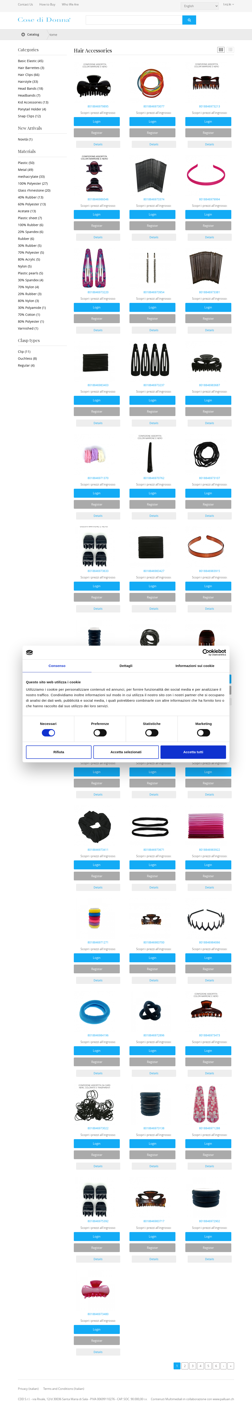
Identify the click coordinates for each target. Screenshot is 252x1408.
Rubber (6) (26, 238)
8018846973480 (98, 1314)
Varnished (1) (28, 328)
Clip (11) (24, 351)
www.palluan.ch (223, 1399)
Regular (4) (26, 365)
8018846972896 (153, 1035)
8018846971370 (98, 478)
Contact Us (25, 4)
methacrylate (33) (31, 176)
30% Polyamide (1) (32, 307)
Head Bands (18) (30, 88)
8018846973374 (153, 199)
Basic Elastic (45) (30, 61)
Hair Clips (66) (28, 74)
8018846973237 (153, 385)
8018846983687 (209, 385)
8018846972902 (209, 1221)
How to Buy (47, 4)
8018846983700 (153, 942)
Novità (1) (25, 139)
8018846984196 (98, 1035)
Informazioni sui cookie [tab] (195, 666)
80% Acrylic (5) (29, 259)
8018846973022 (98, 1128)
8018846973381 (209, 292)
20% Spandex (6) (30, 232)
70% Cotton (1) (29, 314)
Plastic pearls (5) (30, 273)
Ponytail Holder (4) (32, 109)
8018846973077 (153, 106)
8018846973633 (98, 571)
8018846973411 (98, 849)
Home (52, 34)
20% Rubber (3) (29, 294)
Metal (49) (25, 169)
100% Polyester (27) (33, 183)
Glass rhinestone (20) (34, 190)
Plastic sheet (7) (30, 218)
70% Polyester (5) (31, 252)
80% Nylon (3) (28, 301)
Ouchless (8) (27, 358)
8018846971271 (98, 942)
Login (96, 121)
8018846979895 (98, 106)
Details (98, 144)
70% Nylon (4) (28, 287)
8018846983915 (209, 571)
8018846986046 (98, 199)
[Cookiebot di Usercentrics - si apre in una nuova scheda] (206, 652)
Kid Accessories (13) (33, 102)
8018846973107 (209, 478)
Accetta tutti (193, 752)
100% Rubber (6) (30, 225)
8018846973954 (153, 292)
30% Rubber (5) (29, 245)
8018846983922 (209, 849)
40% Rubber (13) (30, 197)
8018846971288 (209, 1128)
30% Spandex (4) (30, 280)
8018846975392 (98, 1221)
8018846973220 (98, 292)
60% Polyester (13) (32, 204)
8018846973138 (153, 1128)
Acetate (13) (27, 211)
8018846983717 (153, 1221)
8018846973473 (209, 1035)
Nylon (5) (25, 266)
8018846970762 (153, 478)
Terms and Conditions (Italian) (63, 1389)
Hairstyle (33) (28, 81)
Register (96, 133)
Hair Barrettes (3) (31, 68)
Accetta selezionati (125, 752)
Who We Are (70, 4)
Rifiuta (58, 752)
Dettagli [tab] (126, 666)
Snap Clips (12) (29, 116)
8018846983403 (98, 385)
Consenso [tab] (57, 666)
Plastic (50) (26, 163)
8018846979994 (209, 199)
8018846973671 (153, 849)
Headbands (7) (29, 95)
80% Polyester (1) (31, 321)
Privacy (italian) (28, 1389)
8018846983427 (153, 571)
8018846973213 (209, 106)
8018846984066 (209, 942)
